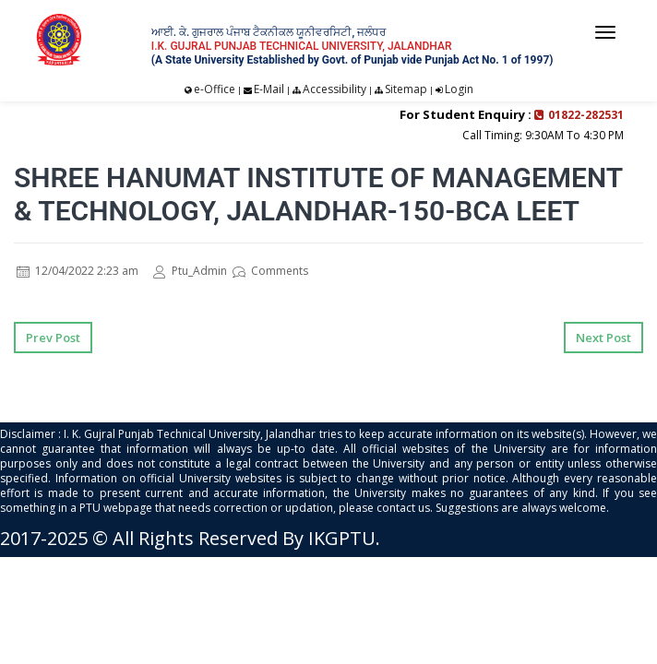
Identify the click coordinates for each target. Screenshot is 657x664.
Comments (270, 271)
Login (459, 89)
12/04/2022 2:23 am (77, 271)
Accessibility (334, 89)
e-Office (214, 89)
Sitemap (406, 89)
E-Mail (269, 89)
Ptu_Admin (190, 271)
